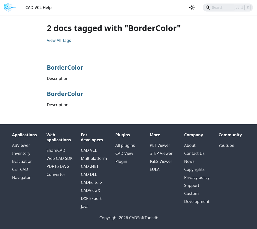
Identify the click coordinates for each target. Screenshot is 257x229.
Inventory (21, 153)
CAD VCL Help (38, 7)
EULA (155, 169)
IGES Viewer (161, 161)
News (189, 161)
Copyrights (194, 169)
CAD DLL (89, 174)
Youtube (226, 145)
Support (191, 185)
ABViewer (21, 145)
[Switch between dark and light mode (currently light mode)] (192, 8)
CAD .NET (89, 166)
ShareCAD (55, 150)
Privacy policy (197, 177)
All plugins (125, 145)
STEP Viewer (161, 153)
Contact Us (194, 153)
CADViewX (90, 190)
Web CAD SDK (59, 158)
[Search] (228, 8)
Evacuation (22, 161)
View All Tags (59, 40)
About (190, 145)
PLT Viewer (160, 145)
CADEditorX (91, 182)
